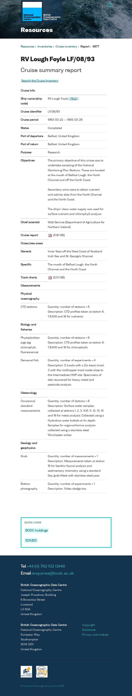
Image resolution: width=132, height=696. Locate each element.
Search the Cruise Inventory (39, 81)
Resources (27, 46)
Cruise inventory (66, 46)
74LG (73, 98)
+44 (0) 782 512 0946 (46, 567)
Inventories (44, 46)
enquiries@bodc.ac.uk (53, 574)
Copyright (88, 625)
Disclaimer (89, 630)
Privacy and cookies (95, 634)
